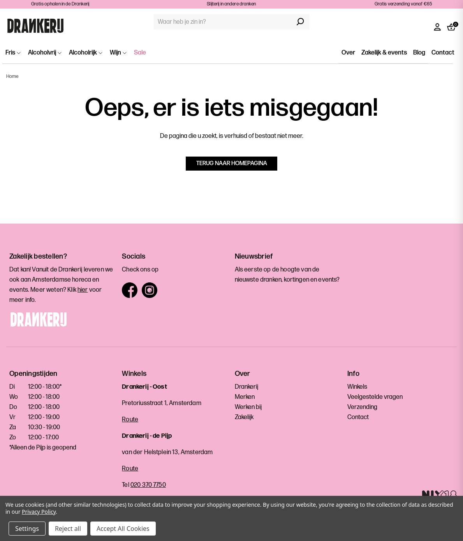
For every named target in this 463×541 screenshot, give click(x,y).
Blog (419, 52)
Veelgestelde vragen (375, 397)
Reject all (68, 528)
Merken (245, 397)
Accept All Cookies (123, 528)
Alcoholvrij (45, 52)
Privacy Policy (39, 511)
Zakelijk (244, 417)
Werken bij (248, 407)
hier (82, 290)
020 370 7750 (148, 485)
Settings (27, 528)
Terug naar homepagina (231, 163)
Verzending (362, 407)
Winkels (357, 387)
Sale (140, 52)
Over (348, 52)
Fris (13, 52)
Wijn (118, 52)
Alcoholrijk (85, 52)
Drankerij (246, 387)
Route (130, 419)
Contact (442, 52)
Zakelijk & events (384, 52)
